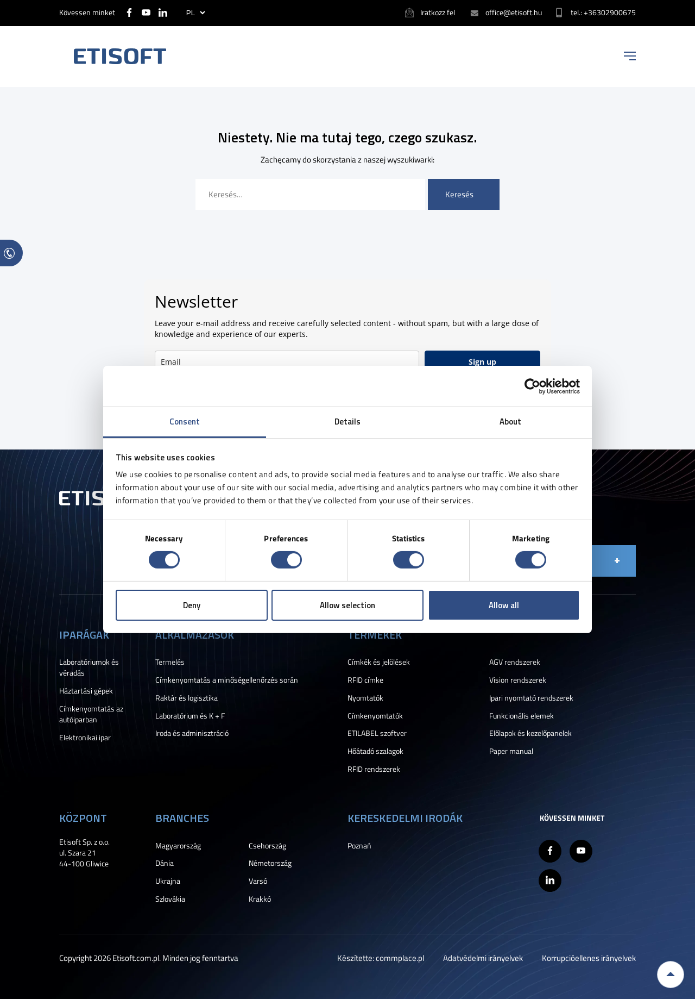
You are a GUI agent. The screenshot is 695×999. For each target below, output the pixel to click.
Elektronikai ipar (85, 738)
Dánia (164, 863)
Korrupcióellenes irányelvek (589, 958)
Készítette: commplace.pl (380, 958)
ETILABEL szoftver (377, 733)
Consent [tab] (184, 421)
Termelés (170, 662)
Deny (191, 605)
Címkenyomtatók (375, 716)
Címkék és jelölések (379, 662)
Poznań (359, 846)
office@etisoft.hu (513, 12)
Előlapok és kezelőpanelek (530, 733)
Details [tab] (347, 421)
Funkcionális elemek (521, 716)
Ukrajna (167, 881)
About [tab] (511, 421)
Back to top (670, 974)
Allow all (504, 605)
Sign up (482, 362)
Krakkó (260, 899)
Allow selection (347, 605)
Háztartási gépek (86, 691)
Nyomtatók (365, 698)
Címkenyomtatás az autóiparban (91, 714)
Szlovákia (170, 899)
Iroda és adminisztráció (192, 733)
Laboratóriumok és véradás (89, 667)
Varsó (258, 881)
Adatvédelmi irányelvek (483, 958)
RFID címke (365, 680)
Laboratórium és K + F (190, 716)
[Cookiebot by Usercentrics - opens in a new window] (532, 386)
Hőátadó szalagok (375, 751)
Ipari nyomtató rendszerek (531, 698)
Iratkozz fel (437, 12)
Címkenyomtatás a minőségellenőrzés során (226, 680)
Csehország (267, 846)
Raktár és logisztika (186, 698)
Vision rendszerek (517, 680)
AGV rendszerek (514, 662)
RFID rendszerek (374, 769)
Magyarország (178, 846)
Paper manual (511, 751)
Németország (270, 863)
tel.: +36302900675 (603, 12)
